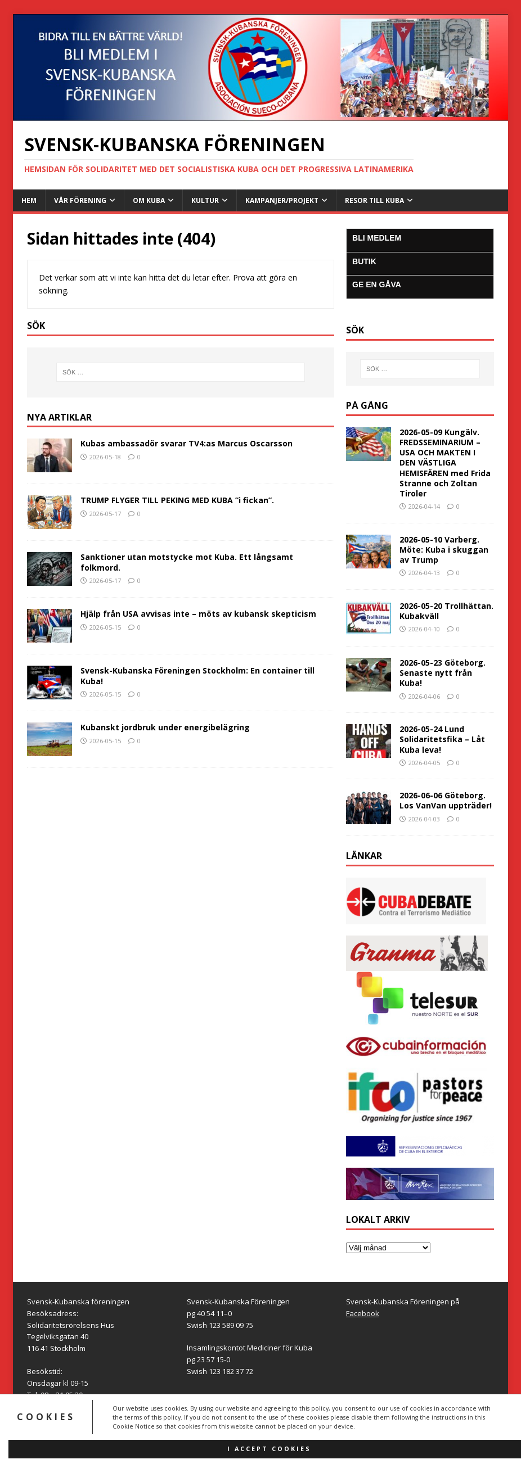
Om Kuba (149, 200)
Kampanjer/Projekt (281, 200)
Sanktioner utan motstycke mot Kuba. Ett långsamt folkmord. (186, 562)
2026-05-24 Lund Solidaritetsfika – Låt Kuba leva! (442, 739)
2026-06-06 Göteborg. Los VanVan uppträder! (445, 800)
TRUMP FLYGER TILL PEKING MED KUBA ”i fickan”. (177, 500)
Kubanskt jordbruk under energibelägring (165, 727)
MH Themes (174, 1439)
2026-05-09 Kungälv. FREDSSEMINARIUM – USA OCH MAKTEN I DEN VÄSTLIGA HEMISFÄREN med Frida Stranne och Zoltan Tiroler (445, 463)
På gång (367, 405)
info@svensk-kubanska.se (97, 1406)
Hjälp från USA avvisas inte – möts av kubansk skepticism (198, 613)
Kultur (205, 200)
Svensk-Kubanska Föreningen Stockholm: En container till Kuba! (197, 675)
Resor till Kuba (374, 200)
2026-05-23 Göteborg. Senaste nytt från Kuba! (442, 672)
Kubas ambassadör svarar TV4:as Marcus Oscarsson (186, 443)
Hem (29, 200)
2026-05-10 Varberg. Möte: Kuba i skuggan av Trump (443, 549)
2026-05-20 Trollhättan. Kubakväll (446, 610)
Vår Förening (80, 200)
